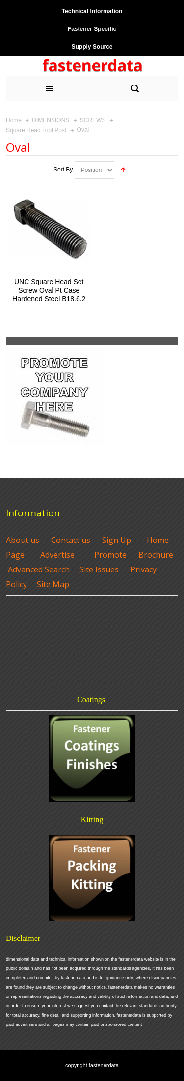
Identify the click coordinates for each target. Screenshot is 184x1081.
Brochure (155, 554)
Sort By (63, 169)
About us (22, 540)
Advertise (57, 554)
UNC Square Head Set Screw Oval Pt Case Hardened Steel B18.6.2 (48, 290)
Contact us (70, 540)
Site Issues (99, 569)
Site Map (53, 584)
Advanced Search (39, 569)
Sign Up (116, 540)
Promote (110, 554)
